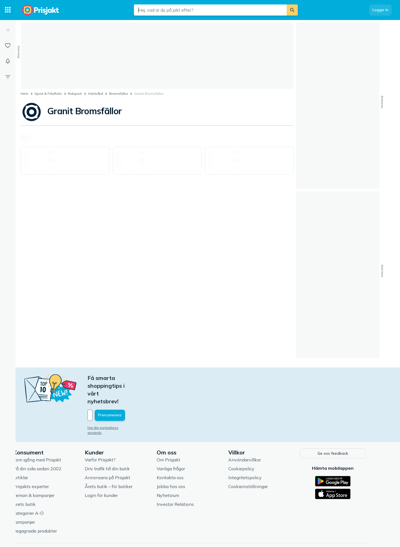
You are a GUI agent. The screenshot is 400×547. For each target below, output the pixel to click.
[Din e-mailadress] (134, 391)
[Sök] (292, 10)
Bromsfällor (118, 93)
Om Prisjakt (179, 436)
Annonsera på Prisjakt (118, 453)
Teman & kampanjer (44, 471)
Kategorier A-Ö (39, 489)
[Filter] (7, 76)
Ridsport (75, 93)
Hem (24, 93)
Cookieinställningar (259, 462)
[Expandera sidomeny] (7, 30)
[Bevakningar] (7, 61)
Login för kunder (112, 471)
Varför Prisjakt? (111, 436)
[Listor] (7, 45)
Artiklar (31, 453)
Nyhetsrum (179, 471)
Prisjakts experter (42, 462)
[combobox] (210, 10)
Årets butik (35, 480)
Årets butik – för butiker (119, 462)
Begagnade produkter (46, 507)
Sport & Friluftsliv (48, 93)
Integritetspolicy (255, 453)
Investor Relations (186, 480)
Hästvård (95, 93)
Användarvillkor (255, 436)
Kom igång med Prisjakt (48, 436)
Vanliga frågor (182, 444)
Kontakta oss (181, 453)
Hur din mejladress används (121, 404)
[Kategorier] (8, 10)
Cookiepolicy (252, 444)
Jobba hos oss (182, 462)
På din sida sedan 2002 (48, 444)
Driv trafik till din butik (118, 444)
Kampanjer (35, 498)
